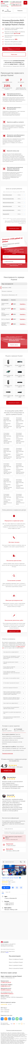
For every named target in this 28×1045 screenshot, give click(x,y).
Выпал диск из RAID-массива (6, 309)
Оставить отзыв (8, 770)
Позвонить (20, 10)
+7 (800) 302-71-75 (16, 4)
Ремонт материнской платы (8, 198)
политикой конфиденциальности (16, 265)
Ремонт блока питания (7, 194)
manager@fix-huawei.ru (7, 993)
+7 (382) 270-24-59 (16, 2)
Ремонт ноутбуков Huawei (16, 962)
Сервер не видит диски (5, 304)
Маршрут (6, 887)
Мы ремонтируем (6, 10)
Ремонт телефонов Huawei (16, 959)
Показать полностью (7, 753)
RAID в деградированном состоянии (5, 314)
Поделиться (2, 1018)
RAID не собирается (5, 319)
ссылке (7, 952)
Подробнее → (23, 304)
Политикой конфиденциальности (17, 833)
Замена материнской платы (8, 202)
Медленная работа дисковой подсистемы (5, 324)
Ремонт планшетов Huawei (16, 968)
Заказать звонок (14, 345)
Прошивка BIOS (6, 214)
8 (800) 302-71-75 (5, 986)
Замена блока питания (7, 206)
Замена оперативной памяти (8, 210)
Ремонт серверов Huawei (15, 965)
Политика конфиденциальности (14, 1030)
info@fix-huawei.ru (6, 989)
